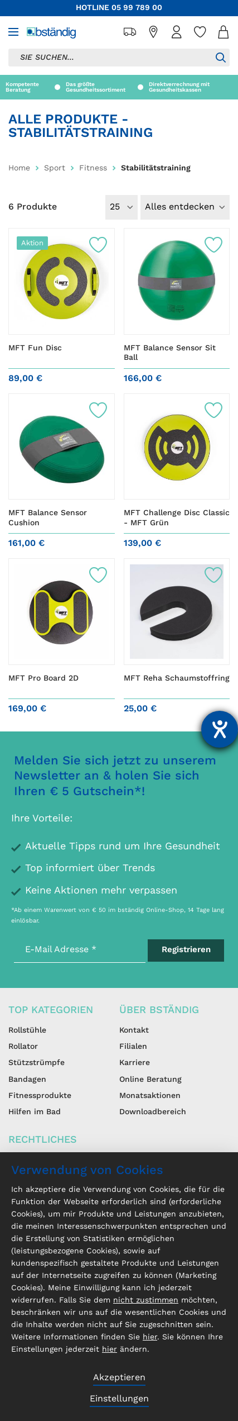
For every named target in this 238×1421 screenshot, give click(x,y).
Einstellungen (119, 1399)
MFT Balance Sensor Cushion (47, 518)
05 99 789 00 (136, 8)
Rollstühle (27, 1030)
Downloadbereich (152, 1112)
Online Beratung (150, 1079)
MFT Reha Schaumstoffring (177, 678)
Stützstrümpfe (36, 1063)
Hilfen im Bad (34, 1112)
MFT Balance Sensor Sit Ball (170, 353)
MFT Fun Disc (35, 348)
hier (150, 1337)
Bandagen (27, 1079)
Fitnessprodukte (39, 1096)
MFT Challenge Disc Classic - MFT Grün (177, 518)
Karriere (134, 1063)
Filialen (133, 1047)
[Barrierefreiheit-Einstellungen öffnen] (219, 729)
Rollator (23, 1047)
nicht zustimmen (145, 1300)
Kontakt (134, 1030)
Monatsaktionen (150, 1096)
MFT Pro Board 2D (43, 678)
